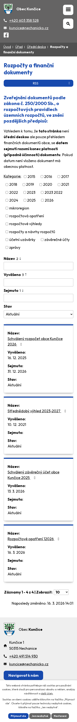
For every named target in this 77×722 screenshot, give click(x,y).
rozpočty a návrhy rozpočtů (32, 231)
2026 (49, 200)
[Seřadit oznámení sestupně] (20, 259)
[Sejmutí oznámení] (38, 298)
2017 (65, 176)
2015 (31, 176)
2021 (65, 184)
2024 (13, 200)
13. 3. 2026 (16, 491)
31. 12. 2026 (17, 371)
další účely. (47, 693)
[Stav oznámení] (38, 314)
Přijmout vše (18, 715)
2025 (31, 200)
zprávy (14, 247)
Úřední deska (36, 47)
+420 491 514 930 (23, 656)
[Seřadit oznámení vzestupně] (20, 257)
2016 (48, 176)
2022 (13, 192)
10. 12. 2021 (17, 424)
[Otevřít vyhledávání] (68, 24)
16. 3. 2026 (16, 552)
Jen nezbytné (40, 715)
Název (11, 258)
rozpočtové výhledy (25, 224)
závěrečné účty (57, 239)
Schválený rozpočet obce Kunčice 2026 (35, 341)
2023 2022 (53, 192)
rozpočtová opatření (26, 216)
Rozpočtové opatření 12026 (34, 538)
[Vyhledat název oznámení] (38, 266)
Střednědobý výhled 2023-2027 (38, 411)
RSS (52, 83)
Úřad (19, 47)
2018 (13, 184)
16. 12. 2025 (17, 357)
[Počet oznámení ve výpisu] (61, 592)
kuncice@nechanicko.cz (28, 28)
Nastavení (60, 715)
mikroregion (19, 208)
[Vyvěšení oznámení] (38, 282)
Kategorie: (12, 176)
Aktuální (14, 385)
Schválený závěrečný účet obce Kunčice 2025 (33, 475)
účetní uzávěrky (22, 239)
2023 (31, 192)
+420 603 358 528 (24, 20)
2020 (47, 184)
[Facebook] (6, 36)
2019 (30, 184)
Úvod (7, 47)
